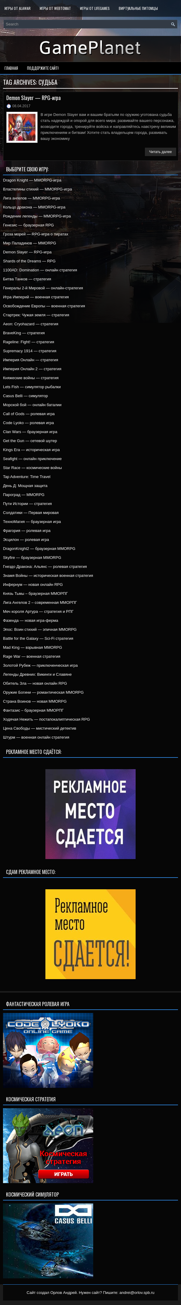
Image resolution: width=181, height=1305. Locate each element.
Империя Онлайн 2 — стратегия (32, 369)
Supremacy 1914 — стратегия (29, 351)
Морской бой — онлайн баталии (32, 405)
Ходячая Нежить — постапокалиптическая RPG (46, 719)
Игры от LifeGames (95, 8)
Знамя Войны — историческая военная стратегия (48, 575)
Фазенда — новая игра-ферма (30, 620)
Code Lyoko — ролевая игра (28, 423)
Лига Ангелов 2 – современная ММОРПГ (40, 602)
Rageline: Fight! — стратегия (28, 342)
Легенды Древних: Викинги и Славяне (37, 674)
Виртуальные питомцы (138, 8)
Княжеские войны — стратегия (31, 378)
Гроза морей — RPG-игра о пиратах (35, 234)
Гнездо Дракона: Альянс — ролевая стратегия (45, 566)
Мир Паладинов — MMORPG (29, 243)
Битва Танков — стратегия (27, 279)
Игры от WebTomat (55, 8)
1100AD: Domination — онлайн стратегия (40, 270)
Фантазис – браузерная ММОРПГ (33, 710)
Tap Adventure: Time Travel (27, 476)
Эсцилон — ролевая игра (26, 539)
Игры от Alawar (18, 8)
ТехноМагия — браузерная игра (32, 521)
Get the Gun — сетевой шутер (30, 440)
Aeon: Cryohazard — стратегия (30, 324)
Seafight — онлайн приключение (32, 458)
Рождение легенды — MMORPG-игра (37, 216)
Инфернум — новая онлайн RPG (33, 584)
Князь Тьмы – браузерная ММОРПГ (35, 593)
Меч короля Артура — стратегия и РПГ (38, 611)
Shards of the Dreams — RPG (29, 261)
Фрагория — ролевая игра (27, 530)
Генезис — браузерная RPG (28, 225)
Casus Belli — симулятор (25, 396)
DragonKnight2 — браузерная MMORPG (39, 548)
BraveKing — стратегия (24, 333)
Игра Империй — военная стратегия (36, 297)
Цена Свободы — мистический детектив (39, 728)
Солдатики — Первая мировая (31, 512)
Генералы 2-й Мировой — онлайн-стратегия (43, 288)
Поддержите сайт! (43, 68)
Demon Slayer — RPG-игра (33, 98)
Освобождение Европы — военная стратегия (44, 306)
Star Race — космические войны (32, 467)
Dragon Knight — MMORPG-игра (32, 180)
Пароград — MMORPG (23, 494)
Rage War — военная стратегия (31, 656)
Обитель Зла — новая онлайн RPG (35, 683)
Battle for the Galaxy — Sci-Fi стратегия (38, 638)
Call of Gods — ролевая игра (29, 414)
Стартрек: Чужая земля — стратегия (36, 315)
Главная (11, 68)
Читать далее (160, 152)
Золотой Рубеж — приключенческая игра (40, 665)
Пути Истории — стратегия (27, 503)
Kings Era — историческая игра (31, 449)
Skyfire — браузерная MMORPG (32, 557)
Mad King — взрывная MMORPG (32, 647)
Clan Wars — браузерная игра (30, 432)
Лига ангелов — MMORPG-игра (31, 198)
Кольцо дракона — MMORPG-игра (34, 207)
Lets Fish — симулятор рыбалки (32, 387)
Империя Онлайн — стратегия (30, 360)
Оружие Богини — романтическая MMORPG (43, 692)
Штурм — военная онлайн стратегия (36, 737)
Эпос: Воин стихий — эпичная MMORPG (40, 629)
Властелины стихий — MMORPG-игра (37, 189)
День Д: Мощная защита (25, 485)
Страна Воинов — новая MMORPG (35, 701)
